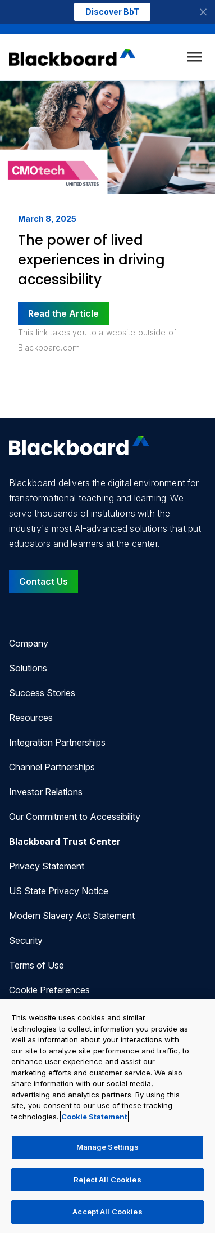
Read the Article (63, 313)
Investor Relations (46, 791)
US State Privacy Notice (58, 890)
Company (28, 643)
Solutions (28, 668)
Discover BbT (112, 11)
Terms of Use (36, 965)
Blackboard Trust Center (65, 841)
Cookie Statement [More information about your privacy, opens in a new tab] (94, 1116)
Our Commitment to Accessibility (74, 816)
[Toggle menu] (194, 57)
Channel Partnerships (52, 767)
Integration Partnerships (57, 742)
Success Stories (42, 692)
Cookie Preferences (49, 990)
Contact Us (43, 581)
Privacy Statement (46, 866)
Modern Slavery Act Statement (72, 915)
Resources (31, 717)
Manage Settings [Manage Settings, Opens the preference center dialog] (107, 1146)
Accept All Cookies (107, 1211)
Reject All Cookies (107, 1179)
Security (26, 940)
